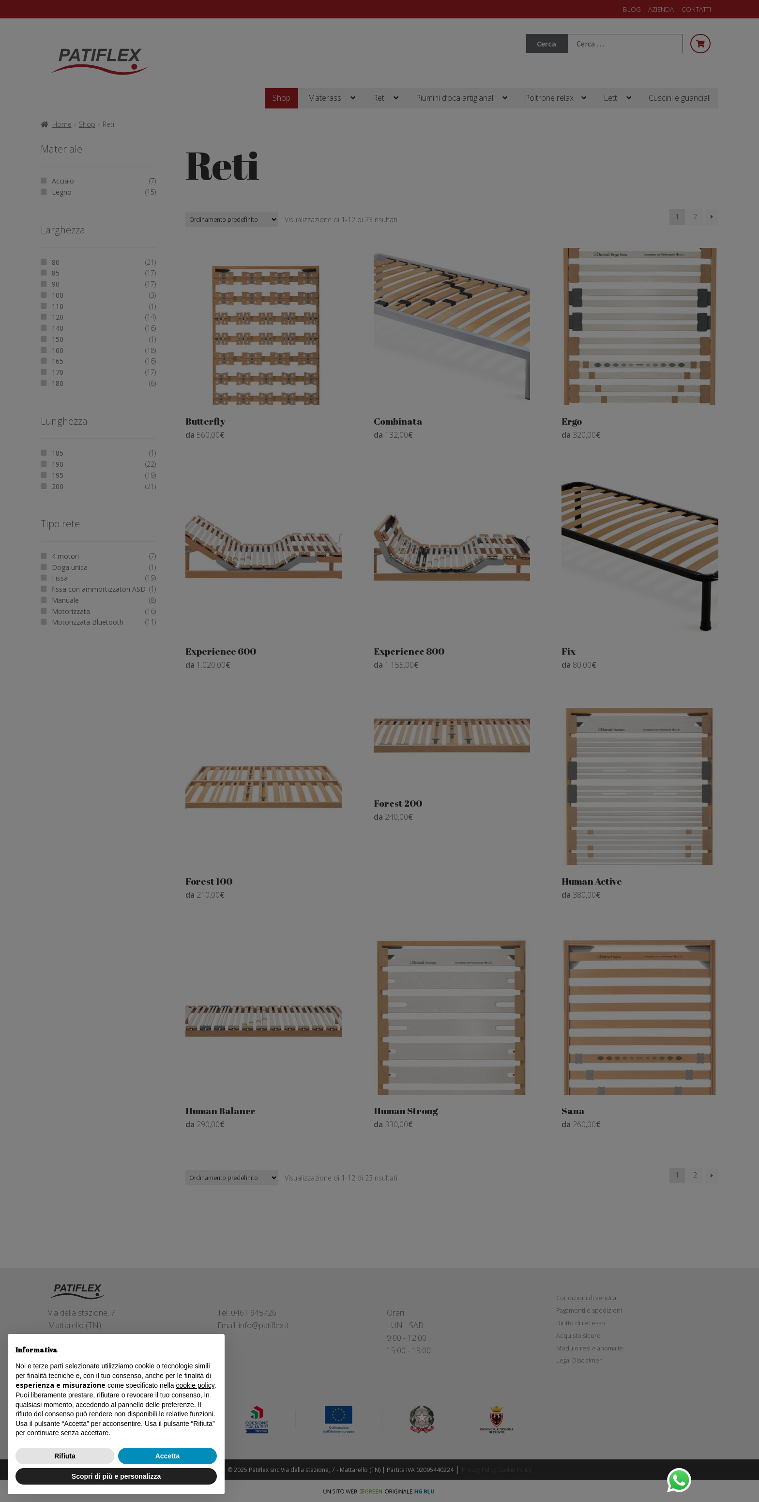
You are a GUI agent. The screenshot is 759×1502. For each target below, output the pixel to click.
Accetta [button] (167, 1456)
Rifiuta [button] (65, 1456)
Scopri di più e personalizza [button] (116, 1476)
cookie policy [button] (195, 1385)
